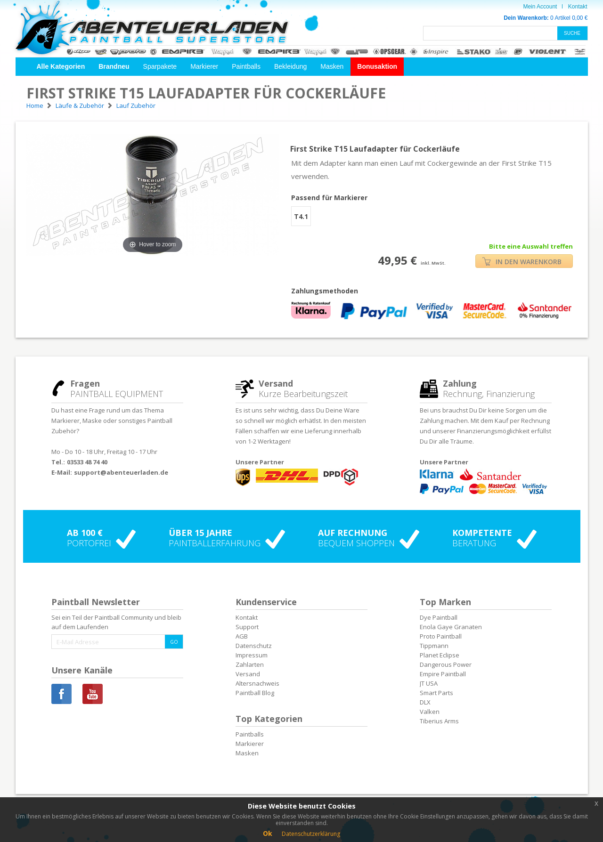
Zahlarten (250, 664)
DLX (425, 702)
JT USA (429, 683)
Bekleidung (290, 66)
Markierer (204, 66)
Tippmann (434, 645)
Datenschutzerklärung (311, 834)
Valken (430, 711)
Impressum (252, 655)
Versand (248, 674)
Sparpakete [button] (160, 66)
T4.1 (301, 216)
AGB (242, 636)
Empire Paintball (443, 674)
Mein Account (540, 6)
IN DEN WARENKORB (522, 261)
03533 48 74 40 (87, 462)
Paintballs (246, 66)
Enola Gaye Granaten (451, 627)
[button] (61, 66)
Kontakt (577, 6)
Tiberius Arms (439, 721)
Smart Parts (436, 692)
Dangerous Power (446, 664)
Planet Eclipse (439, 655)
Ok (267, 833)
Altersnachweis (257, 683)
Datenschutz (254, 645)
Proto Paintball (441, 636)
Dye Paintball (438, 617)
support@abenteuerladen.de (121, 472)
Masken (331, 66)
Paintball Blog (255, 692)
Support (247, 627)
